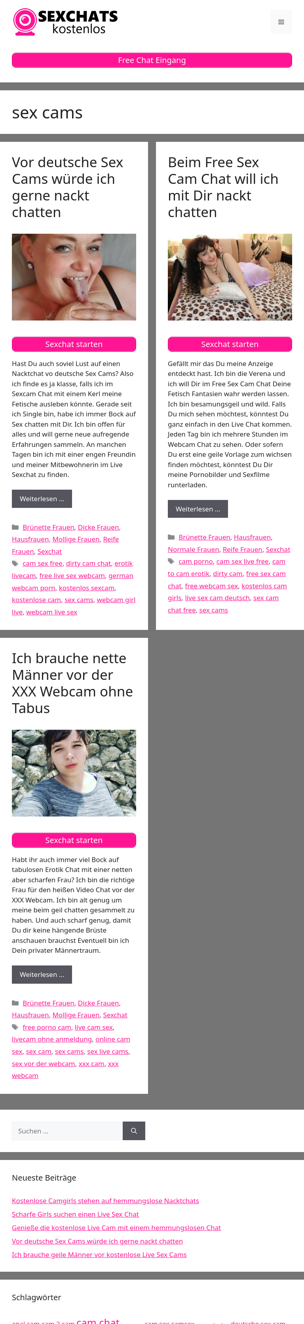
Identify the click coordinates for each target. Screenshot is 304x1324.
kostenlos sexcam (87, 587)
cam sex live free (243, 561)
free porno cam (47, 1027)
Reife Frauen (242, 549)
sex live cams (107, 1051)
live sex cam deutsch (217, 597)
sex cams (79, 599)
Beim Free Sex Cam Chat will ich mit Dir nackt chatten (223, 187)
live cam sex (94, 1027)
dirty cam (228, 573)
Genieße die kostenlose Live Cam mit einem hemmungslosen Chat (116, 1227)
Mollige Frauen (75, 539)
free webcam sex (211, 585)
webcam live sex (51, 611)
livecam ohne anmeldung (52, 1039)
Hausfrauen (30, 539)
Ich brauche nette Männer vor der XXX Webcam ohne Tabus (72, 683)
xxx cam (91, 1063)
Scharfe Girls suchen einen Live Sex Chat (75, 1214)
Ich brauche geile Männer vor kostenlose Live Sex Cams (99, 1254)
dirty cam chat (88, 563)
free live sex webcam (72, 575)
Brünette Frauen (48, 527)
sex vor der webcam (43, 1063)
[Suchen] (134, 1131)
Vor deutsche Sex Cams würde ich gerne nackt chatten (67, 187)
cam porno (196, 561)
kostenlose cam (36, 599)
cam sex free (43, 563)
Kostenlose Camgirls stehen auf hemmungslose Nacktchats (105, 1200)
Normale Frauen (193, 549)
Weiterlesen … (46, 500)
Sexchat (50, 551)
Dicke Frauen (98, 527)
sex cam (38, 1051)
